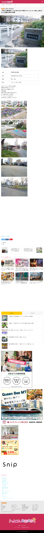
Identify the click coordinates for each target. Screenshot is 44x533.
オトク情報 (3, 507)
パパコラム (23, 510)
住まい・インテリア (35, 506)
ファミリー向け (11, 8)
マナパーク (34, 510)
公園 (2, 8)
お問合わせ (27, 527)
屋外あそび (6, 8)
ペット (2, 510)
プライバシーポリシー (17, 527)
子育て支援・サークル (25, 506)
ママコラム (32, 313)
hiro (5, 242)
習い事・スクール (14, 506)
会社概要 (23, 527)
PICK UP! (11, 313)
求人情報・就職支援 (25, 507)
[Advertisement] (22, 297)
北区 (3, 244)
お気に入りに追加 (6, 236)
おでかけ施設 (3, 506)
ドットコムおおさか (19, 531)
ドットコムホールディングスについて (7, 511)
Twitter (19, 525)
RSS (24, 525)
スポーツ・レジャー (35, 507)
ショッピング (14, 507)
